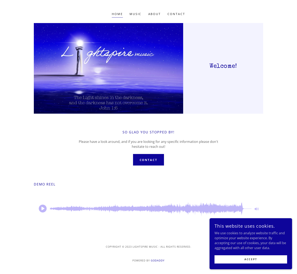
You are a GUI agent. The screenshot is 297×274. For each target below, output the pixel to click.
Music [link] (136, 14)
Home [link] (117, 14)
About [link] (154, 14)
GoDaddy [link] (158, 260)
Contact (149, 160)
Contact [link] (176, 14)
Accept (250, 259)
